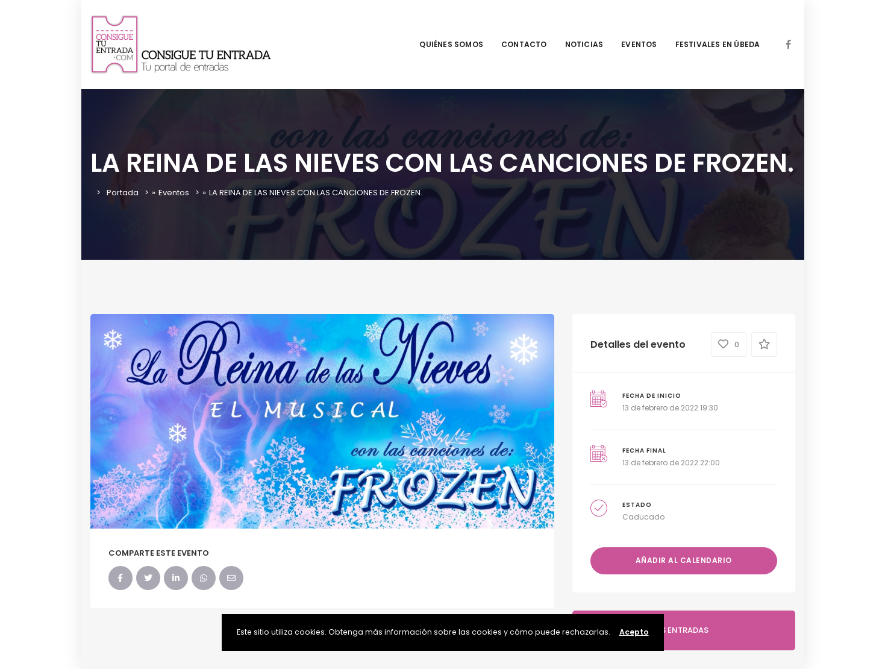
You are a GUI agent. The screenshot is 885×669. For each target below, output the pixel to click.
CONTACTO (524, 44)
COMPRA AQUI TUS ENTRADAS (650, 630)
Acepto (634, 632)
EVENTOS (639, 44)
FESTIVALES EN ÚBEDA (717, 44)
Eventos (173, 192)
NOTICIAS (584, 44)
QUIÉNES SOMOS (451, 44)
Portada (123, 192)
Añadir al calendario (684, 560)
